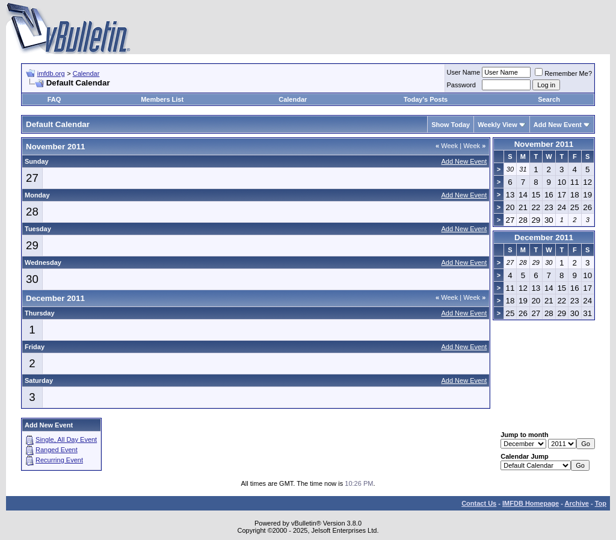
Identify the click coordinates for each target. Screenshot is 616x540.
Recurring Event (59, 460)
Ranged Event (56, 449)
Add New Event (558, 124)
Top (600, 503)
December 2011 (543, 237)
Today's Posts (426, 99)
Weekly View (497, 124)
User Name (464, 72)
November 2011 (544, 144)
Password (461, 84)
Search (549, 99)
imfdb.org (51, 73)
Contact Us (478, 503)
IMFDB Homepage (530, 503)
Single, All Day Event (66, 439)
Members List (162, 99)
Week (447, 145)
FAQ (54, 99)
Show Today (450, 124)
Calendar (86, 73)
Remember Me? (563, 73)
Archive (577, 503)
